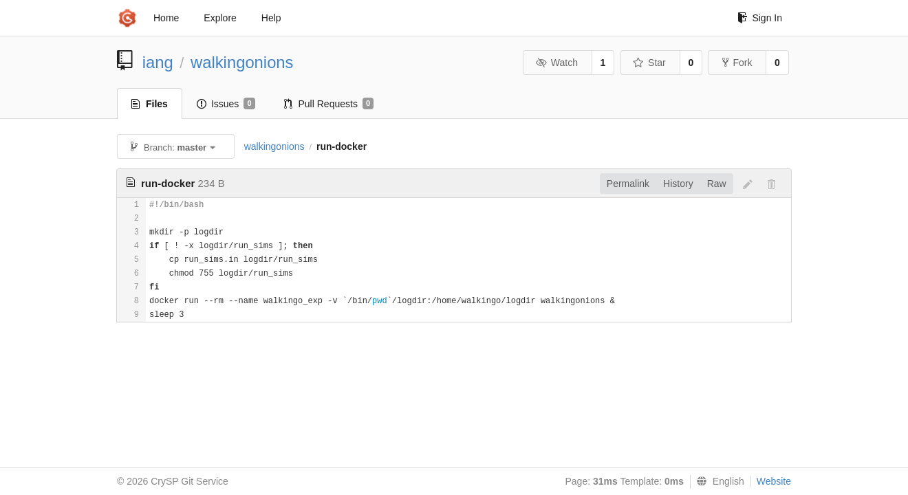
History (678, 183)
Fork (737, 62)
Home (166, 17)
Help (271, 17)
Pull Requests (329, 104)
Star (649, 62)
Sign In (759, 17)
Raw (716, 183)
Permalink (628, 183)
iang (157, 62)
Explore (220, 17)
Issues (226, 104)
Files (149, 103)
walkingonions (242, 62)
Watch (556, 62)
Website (774, 481)
